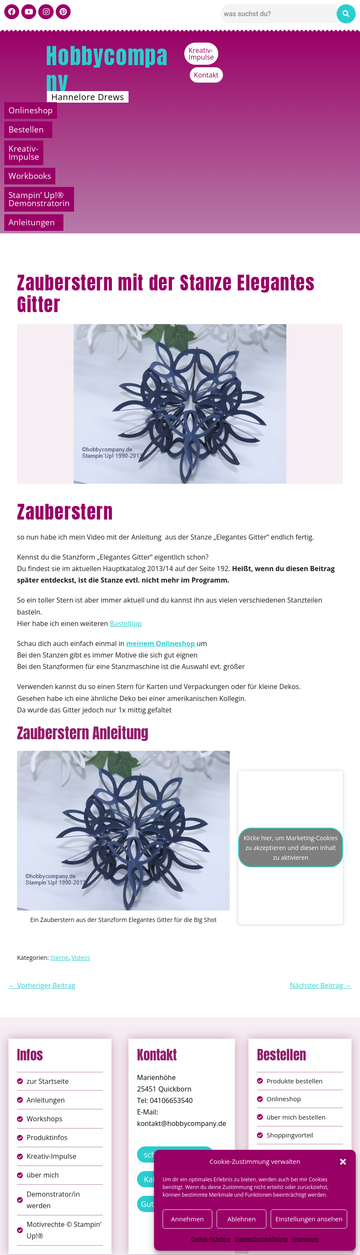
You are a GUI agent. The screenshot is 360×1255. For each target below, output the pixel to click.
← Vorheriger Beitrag (42, 892)
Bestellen (126, 110)
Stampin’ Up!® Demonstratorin (108, 129)
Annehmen (187, 1219)
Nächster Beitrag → (320, 892)
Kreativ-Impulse (289, 50)
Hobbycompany (107, 69)
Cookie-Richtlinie (211, 1239)
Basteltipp (126, 530)
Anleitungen (283, 129)
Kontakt (339, 50)
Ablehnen (241, 1219)
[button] (343, 1161)
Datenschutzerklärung (261, 1239)
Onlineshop (45, 110)
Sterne (59, 865)
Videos (80, 865)
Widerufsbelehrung (150, 1242)
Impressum (305, 1239)
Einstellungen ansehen (309, 1219)
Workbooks (312, 110)
